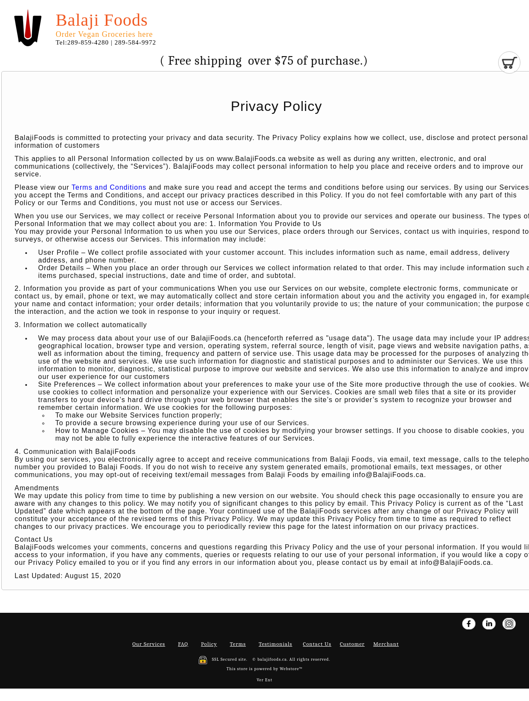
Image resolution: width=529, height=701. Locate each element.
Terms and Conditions (109, 187)
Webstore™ (291, 668)
